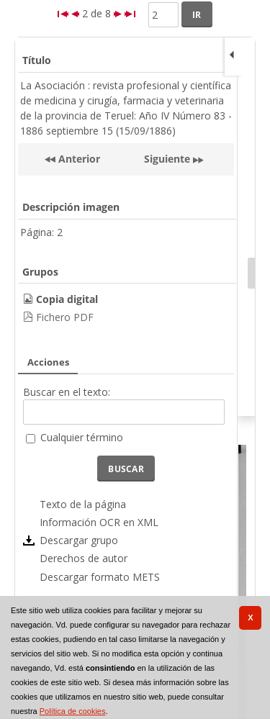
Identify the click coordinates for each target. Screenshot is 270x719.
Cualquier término (81, 437)
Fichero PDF (65, 317)
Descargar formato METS (100, 577)
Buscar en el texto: (66, 392)
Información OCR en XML (99, 522)
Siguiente (167, 159)
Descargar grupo (79, 540)
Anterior (77, 159)
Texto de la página (83, 504)
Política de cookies (73, 711)
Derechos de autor (83, 558)
